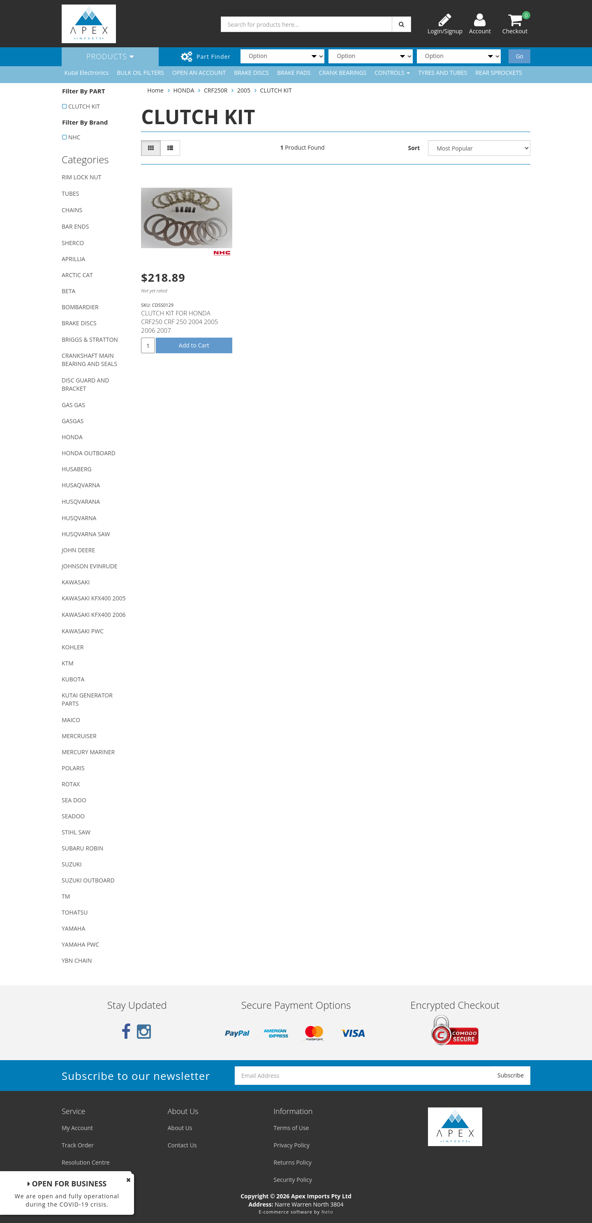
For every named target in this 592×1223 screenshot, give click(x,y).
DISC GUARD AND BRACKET (85, 384)
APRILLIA (73, 259)
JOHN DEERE (78, 550)
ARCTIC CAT (77, 275)
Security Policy (293, 1180)
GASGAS (72, 421)
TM (66, 896)
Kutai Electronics (87, 72)
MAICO (71, 720)
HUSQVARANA (81, 501)
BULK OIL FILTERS (140, 72)
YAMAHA (73, 928)
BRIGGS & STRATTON (90, 339)
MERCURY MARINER (88, 752)
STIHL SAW (76, 832)
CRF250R (215, 90)
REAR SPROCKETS (498, 72)
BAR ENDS (75, 226)
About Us (180, 1128)
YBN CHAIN (77, 960)
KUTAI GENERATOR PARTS (87, 699)
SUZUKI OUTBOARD (88, 880)
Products (110, 56)
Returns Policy (293, 1162)
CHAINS (72, 210)
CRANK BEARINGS (343, 72)
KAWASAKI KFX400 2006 (93, 614)
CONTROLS (392, 72)
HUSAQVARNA (81, 485)
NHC (74, 137)
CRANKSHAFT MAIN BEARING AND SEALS (89, 360)
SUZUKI (72, 864)
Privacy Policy (292, 1145)
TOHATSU (75, 912)
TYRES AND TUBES (442, 72)
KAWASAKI (76, 582)
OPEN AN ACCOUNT (199, 72)
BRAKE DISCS (251, 72)
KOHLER (73, 647)
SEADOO (73, 816)
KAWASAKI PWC (83, 631)
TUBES (70, 193)
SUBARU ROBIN (82, 848)
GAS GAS (73, 405)
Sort (414, 148)
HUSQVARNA (79, 518)
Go (519, 56)
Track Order (78, 1145)
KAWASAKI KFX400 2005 (93, 598)
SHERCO (73, 243)
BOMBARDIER (80, 307)
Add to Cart (194, 345)
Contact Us (182, 1145)
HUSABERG (77, 469)
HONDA (72, 437)
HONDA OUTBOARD (89, 453)
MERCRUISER (79, 736)
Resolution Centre (86, 1162)
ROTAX (71, 784)
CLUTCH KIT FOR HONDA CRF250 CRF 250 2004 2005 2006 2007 (179, 321)
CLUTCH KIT (84, 106)
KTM (68, 663)
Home (155, 90)
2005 (243, 90)
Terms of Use (291, 1128)
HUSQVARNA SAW (86, 534)
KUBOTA (73, 679)
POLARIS (73, 768)
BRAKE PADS (294, 72)
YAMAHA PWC (80, 944)
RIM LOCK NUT (81, 177)
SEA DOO (74, 800)
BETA (68, 291)
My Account (77, 1128)
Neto (327, 1212)
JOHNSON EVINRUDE (90, 566)
